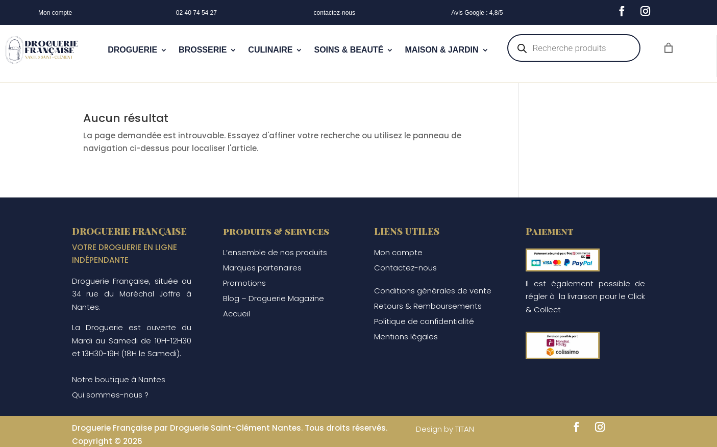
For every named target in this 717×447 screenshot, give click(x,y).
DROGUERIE (132, 49)
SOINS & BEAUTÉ (348, 49)
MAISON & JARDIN (441, 49)
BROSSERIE (203, 49)
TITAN (464, 429)
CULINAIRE (270, 49)
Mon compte (55, 12)
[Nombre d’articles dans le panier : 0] (668, 48)
